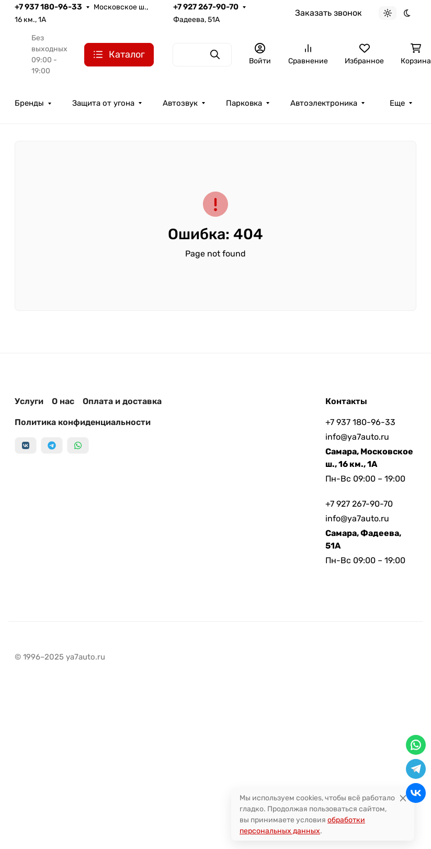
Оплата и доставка (122, 401)
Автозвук (180, 103)
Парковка (244, 103)
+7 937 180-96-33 (48, 7)
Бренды (29, 103)
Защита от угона (103, 103)
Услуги (29, 401)
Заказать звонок (328, 13)
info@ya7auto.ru (357, 437)
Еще (397, 103)
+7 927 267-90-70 (206, 7)
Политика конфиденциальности (83, 422)
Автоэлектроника (323, 103)
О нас (63, 401)
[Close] (403, 797)
